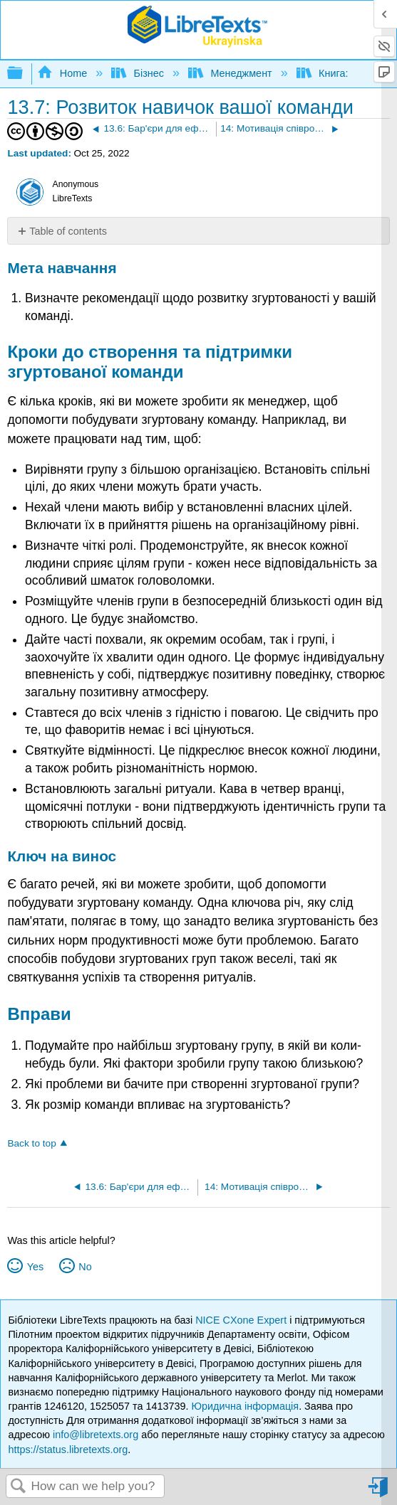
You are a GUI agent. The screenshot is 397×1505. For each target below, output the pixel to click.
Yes (35, 1266)
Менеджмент (231, 73)
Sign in (379, 1492)
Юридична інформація (245, 1406)
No (84, 1266)
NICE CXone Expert (242, 1320)
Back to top (31, 1143)
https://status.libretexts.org (68, 1449)
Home (63, 73)
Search (18, 1487)
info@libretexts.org (95, 1434)
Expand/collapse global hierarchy (24, 74)
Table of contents (68, 231)
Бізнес (139, 73)
